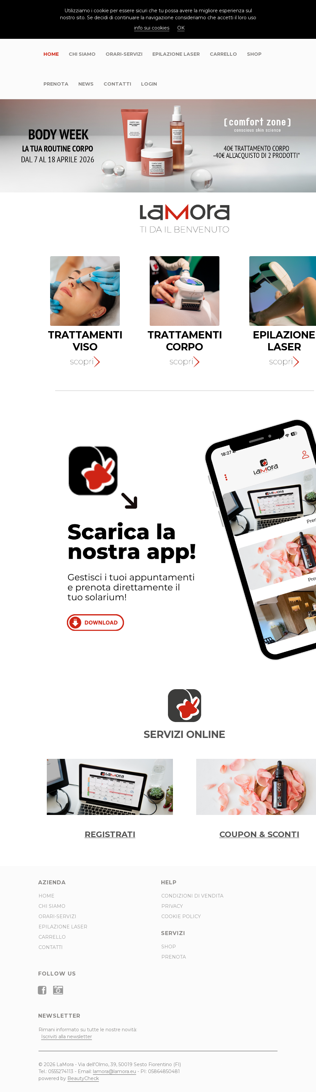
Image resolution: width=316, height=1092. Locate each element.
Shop (254, 54)
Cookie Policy (181, 916)
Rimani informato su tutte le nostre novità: (88, 1033)
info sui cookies (151, 28)
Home (51, 54)
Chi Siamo (82, 54)
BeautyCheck (83, 1078)
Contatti (117, 84)
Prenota (55, 84)
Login (149, 84)
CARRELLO (223, 54)
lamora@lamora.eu (114, 1071)
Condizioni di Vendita (192, 896)
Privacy (172, 906)
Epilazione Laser (176, 54)
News (86, 84)
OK (181, 28)
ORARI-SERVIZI (124, 54)
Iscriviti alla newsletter (66, 1037)
